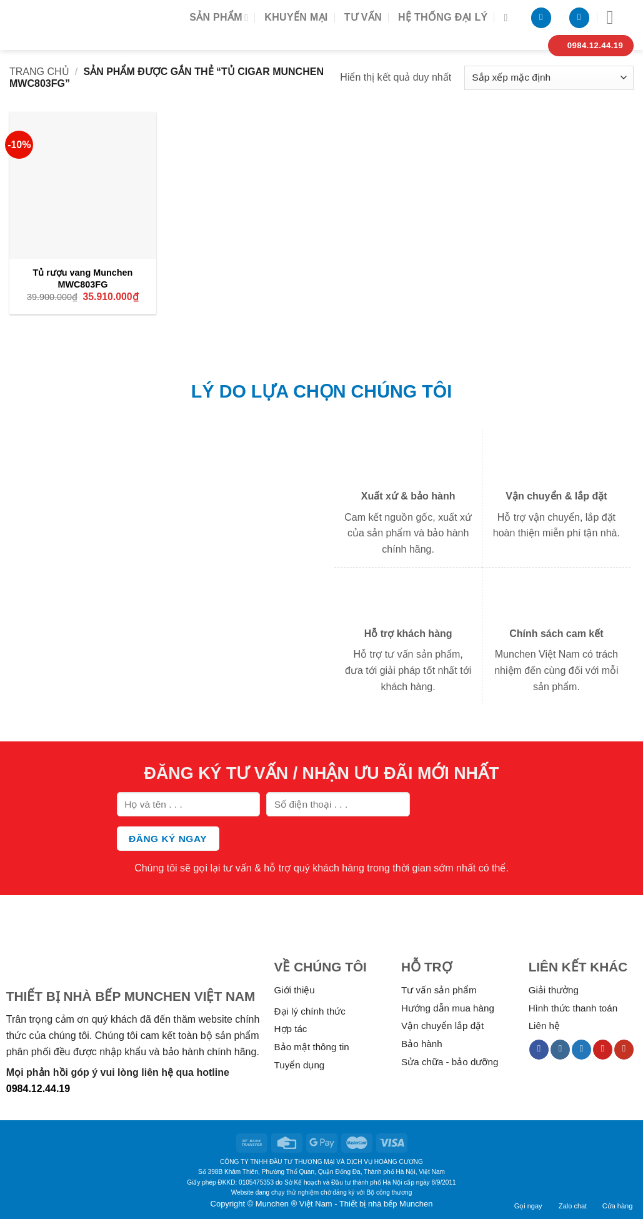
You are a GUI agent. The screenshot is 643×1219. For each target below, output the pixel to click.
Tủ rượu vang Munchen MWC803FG (82, 278)
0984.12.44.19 (38, 1088)
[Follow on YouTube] (624, 1050)
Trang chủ (39, 71)
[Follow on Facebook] (539, 1050)
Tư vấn (363, 17)
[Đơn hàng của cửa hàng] (549, 78)
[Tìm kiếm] (509, 18)
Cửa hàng (617, 1198)
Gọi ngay (528, 1198)
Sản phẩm (218, 18)
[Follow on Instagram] (560, 1050)
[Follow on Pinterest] (602, 1050)
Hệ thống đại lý (442, 17)
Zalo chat (573, 1198)
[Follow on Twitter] (581, 1050)
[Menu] (616, 17)
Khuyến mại (295, 17)
